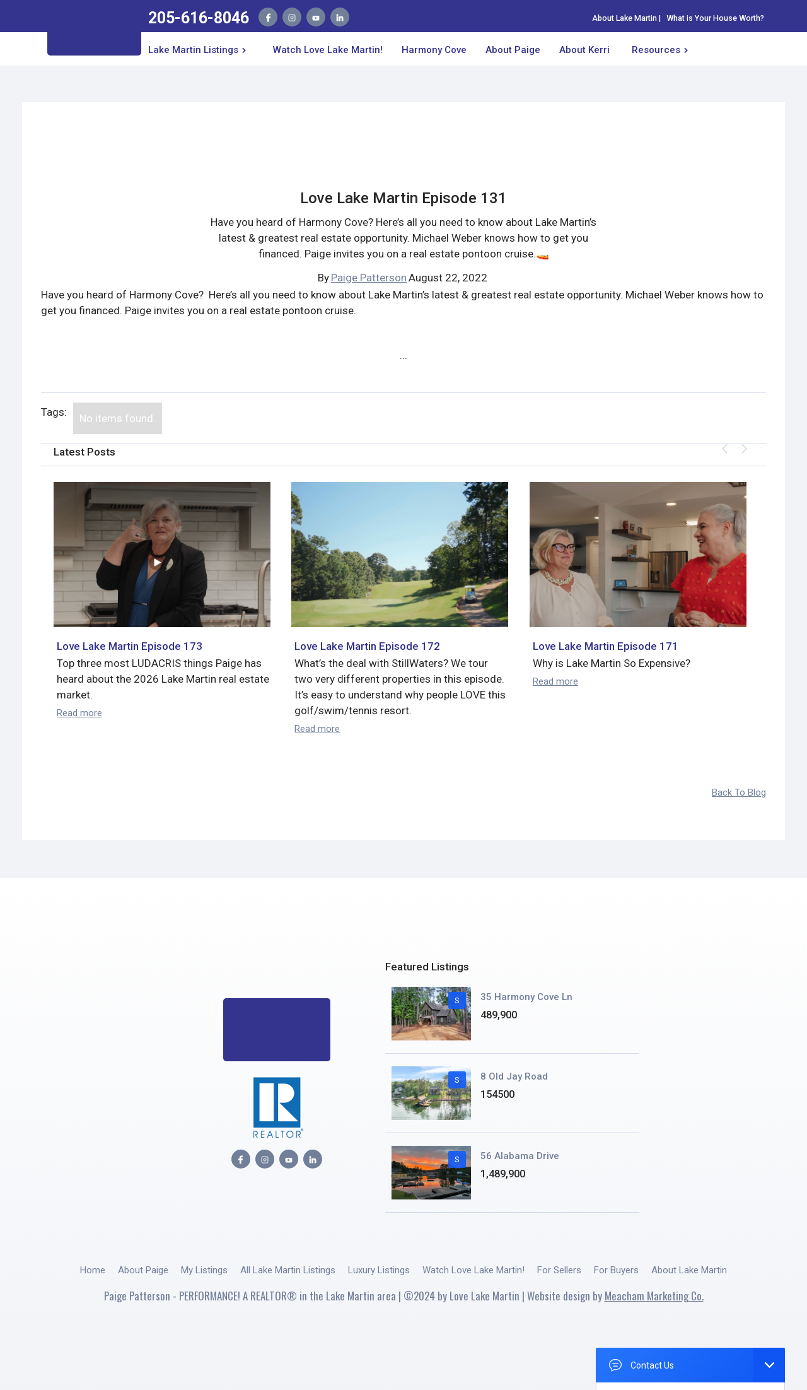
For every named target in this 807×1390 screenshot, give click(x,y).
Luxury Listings (379, 1270)
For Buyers (616, 1270)
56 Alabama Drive (519, 1156)
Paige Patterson (369, 277)
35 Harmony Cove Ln (526, 997)
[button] (200, 49)
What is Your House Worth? (715, 18)
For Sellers (559, 1270)
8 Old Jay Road (514, 1076)
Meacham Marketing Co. (654, 1296)
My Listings (204, 1270)
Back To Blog (739, 792)
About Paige (143, 1270)
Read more (79, 713)
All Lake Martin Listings (287, 1270)
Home (92, 1270)
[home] (94, 31)
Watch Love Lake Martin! (328, 50)
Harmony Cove (434, 50)
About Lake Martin (624, 18)
